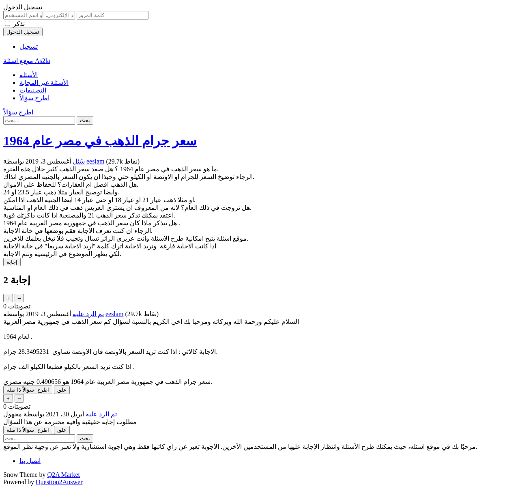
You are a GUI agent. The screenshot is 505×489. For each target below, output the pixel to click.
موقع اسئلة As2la (26, 60)
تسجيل (28, 46)
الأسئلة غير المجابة (44, 82)
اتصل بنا (30, 460)
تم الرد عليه (88, 313)
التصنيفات (32, 90)
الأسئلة (28, 74)
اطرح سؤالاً (34, 98)
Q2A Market (63, 474)
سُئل (79, 161)
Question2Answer (59, 481)
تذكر (19, 23)
